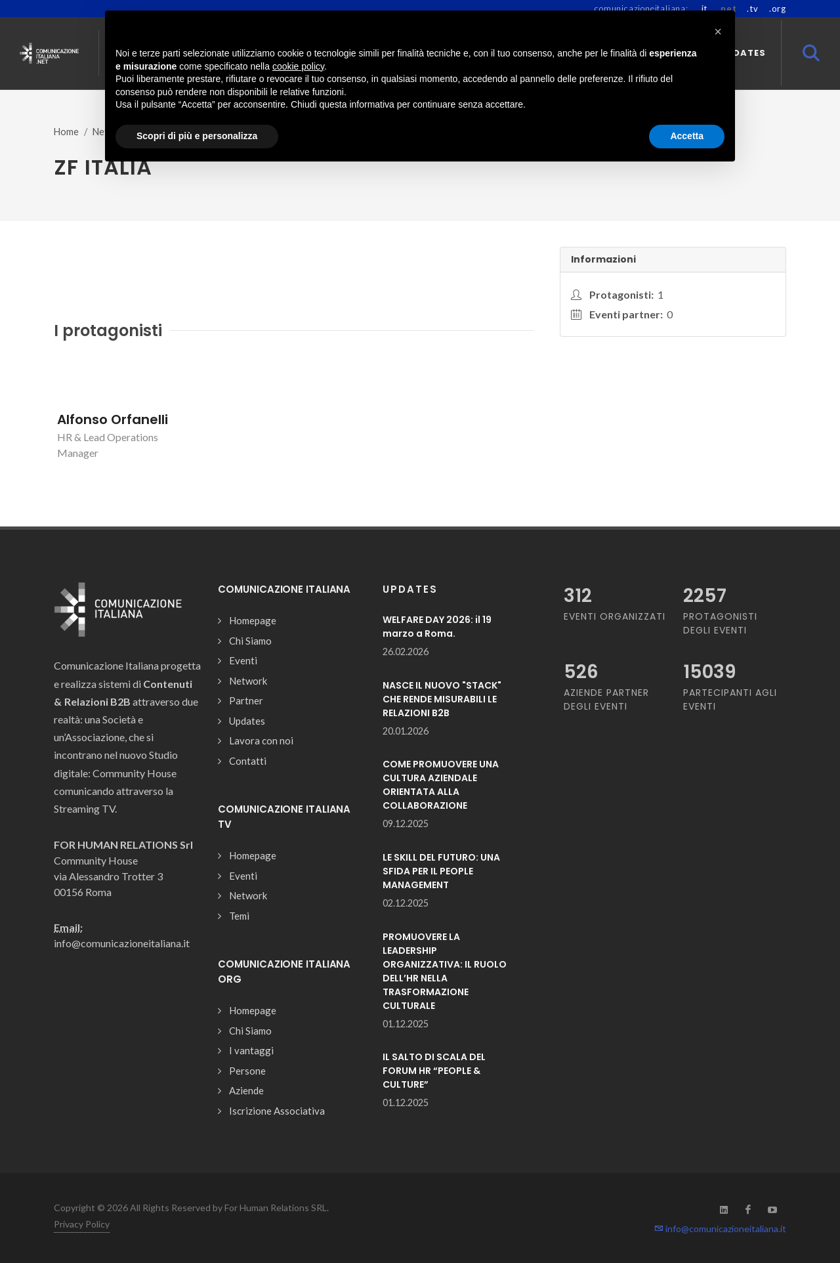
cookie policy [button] (298, 66)
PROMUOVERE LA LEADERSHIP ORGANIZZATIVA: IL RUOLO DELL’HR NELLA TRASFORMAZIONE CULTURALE (445, 971)
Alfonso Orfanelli (112, 419)
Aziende (246, 1090)
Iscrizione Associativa (277, 1111)
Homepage (252, 620)
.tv (752, 8)
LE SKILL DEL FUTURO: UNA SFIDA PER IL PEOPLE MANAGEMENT (441, 871)
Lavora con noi (261, 740)
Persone (247, 1071)
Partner (246, 700)
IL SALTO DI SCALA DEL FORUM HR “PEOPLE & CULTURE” (434, 1070)
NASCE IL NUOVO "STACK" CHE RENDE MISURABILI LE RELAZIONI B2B (442, 699)
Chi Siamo (250, 641)
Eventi (243, 660)
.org (777, 8)
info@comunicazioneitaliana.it (720, 1228)
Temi (239, 916)
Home (66, 131)
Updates (247, 721)
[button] (717, 31)
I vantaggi (251, 1050)
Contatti (247, 761)
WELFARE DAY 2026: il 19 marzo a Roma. (437, 626)
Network (248, 681)
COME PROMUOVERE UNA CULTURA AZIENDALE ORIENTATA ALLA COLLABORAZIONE (441, 785)
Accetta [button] (687, 136)
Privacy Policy (82, 1224)
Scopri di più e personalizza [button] (196, 136)
